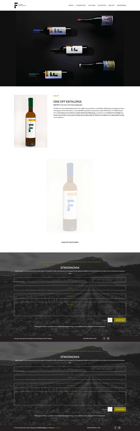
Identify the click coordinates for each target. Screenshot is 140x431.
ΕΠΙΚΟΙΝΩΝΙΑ (121, 5)
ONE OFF (112, 5)
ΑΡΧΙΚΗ (71, 5)
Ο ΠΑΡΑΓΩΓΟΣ (81, 5)
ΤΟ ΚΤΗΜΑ (91, 5)
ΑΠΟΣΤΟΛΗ (120, 320)
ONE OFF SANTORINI (69, 242)
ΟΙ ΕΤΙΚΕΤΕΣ (102, 5)
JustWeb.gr (57, 427)
